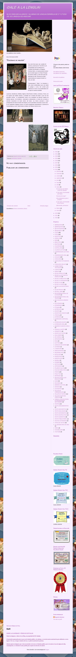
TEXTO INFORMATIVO (61, 413)
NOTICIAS (14, 158)
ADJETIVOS (58, 236)
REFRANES (58, 375)
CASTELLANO (58, 248)
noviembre (59, 173)
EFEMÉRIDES (58, 305)
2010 (56, 217)
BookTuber (57, 244)
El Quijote (57, 307)
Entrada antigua (44, 205)
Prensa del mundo (58, 81)
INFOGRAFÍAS (58, 339)
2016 (56, 165)
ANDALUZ (57, 238)
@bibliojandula (58, 224)
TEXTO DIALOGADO (60, 411)
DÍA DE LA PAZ (59, 282)
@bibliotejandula (59, 226)
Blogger (47, 649)
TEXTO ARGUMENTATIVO (62, 405)
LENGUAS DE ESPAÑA (61, 344)
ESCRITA (57, 311)
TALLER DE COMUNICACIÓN (59, 391)
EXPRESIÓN (58, 317)
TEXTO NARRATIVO (60, 417)
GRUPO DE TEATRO (60, 333)
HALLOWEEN (58, 335)
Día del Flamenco (59, 289)
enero (58, 210)
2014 (56, 169)
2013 (56, 213)
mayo (58, 182)
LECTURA (57, 343)
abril (57, 184)
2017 (56, 162)
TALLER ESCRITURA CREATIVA (60, 396)
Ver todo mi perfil (57, 619)
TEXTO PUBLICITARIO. (61, 418)
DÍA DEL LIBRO (59, 291)
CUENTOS (57, 269)
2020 (56, 156)
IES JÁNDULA (58, 337)
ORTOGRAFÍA (58, 366)
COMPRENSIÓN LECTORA (62, 251)
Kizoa (56, 341)
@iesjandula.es (59, 230)
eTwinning (57, 315)
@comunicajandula (59, 228)
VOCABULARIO (59, 429)
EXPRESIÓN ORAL (60, 324)
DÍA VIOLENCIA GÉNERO (61, 300)
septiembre (59, 178)
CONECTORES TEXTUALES (59, 266)
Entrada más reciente (12, 205)
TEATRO (19, 158)
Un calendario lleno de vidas (62, 424)
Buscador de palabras (58, 77)
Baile (56, 240)
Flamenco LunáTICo (60, 329)
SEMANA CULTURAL (60, 384)
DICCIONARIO (58, 303)
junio (57, 180)
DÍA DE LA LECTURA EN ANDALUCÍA (61, 276)
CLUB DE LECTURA (60, 250)
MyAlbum (57, 360)
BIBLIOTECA (58, 242)
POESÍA (57, 372)
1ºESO (56, 232)
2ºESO (56, 234)
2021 (56, 154)
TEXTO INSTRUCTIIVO (61, 415)
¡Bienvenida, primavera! (62, 205)
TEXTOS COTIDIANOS (61, 420)
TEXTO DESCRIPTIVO (61, 409)
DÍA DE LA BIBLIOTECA (61, 278)
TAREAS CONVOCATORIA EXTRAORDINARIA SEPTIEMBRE (62, 401)
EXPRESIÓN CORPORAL (61, 319)
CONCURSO (58, 259)
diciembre (59, 171)
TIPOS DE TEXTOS (60, 422)
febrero (58, 208)
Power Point (58, 374)
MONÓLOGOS (58, 356)
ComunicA (57, 257)
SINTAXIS (57, 386)
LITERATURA (58, 348)
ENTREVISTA (58, 309)
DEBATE (57, 271)
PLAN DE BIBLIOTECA (61, 370)
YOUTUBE (57, 431)
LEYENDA (57, 346)
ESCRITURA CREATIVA (61, 313)
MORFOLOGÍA (58, 358)
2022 (56, 151)
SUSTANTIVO (58, 388)
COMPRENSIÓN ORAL (61, 255)
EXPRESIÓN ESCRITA (61, 322)
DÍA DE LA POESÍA (60, 284)
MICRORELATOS (59, 352)
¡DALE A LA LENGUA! (23, 7)
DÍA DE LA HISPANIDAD (61, 280)
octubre (58, 176)
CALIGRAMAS (58, 246)
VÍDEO (56, 428)
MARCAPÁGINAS (59, 350)
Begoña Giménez (59, 617)
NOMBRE (57, 362)
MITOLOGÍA (58, 354)
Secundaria (58, 383)
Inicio (29, 205)
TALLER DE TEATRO (60, 394)
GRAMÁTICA (58, 331)
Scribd (56, 381)
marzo (58, 187)
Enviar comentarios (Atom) (20, 208)
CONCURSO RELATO (60, 264)
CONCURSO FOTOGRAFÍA (62, 261)
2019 (56, 158)
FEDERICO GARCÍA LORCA (62, 326)
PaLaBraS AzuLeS (59, 368)
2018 (56, 160)
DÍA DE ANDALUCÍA (60, 273)
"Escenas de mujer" (61, 196)
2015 (56, 167)
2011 (56, 215)
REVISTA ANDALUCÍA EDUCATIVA (60, 378)
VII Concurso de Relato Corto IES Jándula (62, 189)
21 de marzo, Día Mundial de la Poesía (62, 202)
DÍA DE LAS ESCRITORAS (62, 286)
